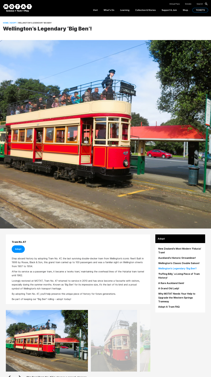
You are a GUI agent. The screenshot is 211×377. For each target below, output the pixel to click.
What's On (109, 10)
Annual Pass (174, 4)
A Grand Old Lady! (168, 288)
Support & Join (169, 10)
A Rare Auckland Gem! (171, 283)
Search (202, 4)
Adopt (18, 249)
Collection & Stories (145, 10)
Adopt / (14, 23)
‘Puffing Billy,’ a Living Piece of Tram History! (179, 275)
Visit (95, 10)
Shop (185, 10)
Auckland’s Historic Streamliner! (177, 257)
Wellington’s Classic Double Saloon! (179, 263)
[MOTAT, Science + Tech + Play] (17, 8)
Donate (188, 4)
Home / (6, 23)
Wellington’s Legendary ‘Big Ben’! (177, 268)
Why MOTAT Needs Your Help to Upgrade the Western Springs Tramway (176, 297)
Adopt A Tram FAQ (169, 306)
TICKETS (200, 10)
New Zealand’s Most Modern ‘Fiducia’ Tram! (179, 250)
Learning (124, 10)
